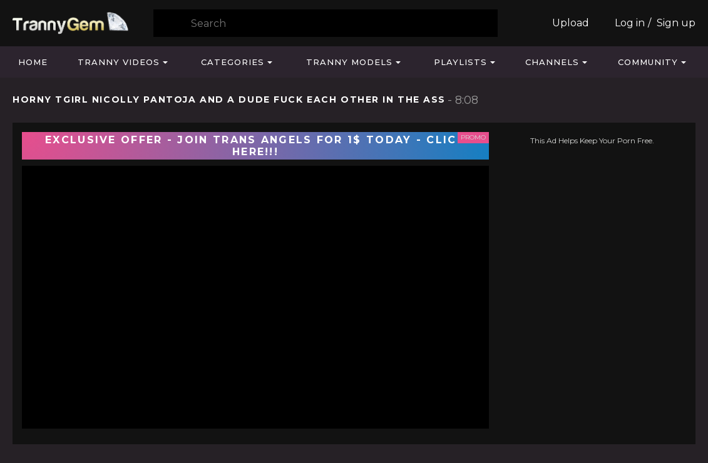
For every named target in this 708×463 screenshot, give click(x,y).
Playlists (460, 62)
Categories (232, 62)
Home (33, 62)
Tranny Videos (119, 62)
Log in (630, 23)
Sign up (676, 23)
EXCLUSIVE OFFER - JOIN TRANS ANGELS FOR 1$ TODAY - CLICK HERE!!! (255, 146)
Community (648, 62)
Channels (552, 62)
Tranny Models (349, 62)
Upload (570, 23)
